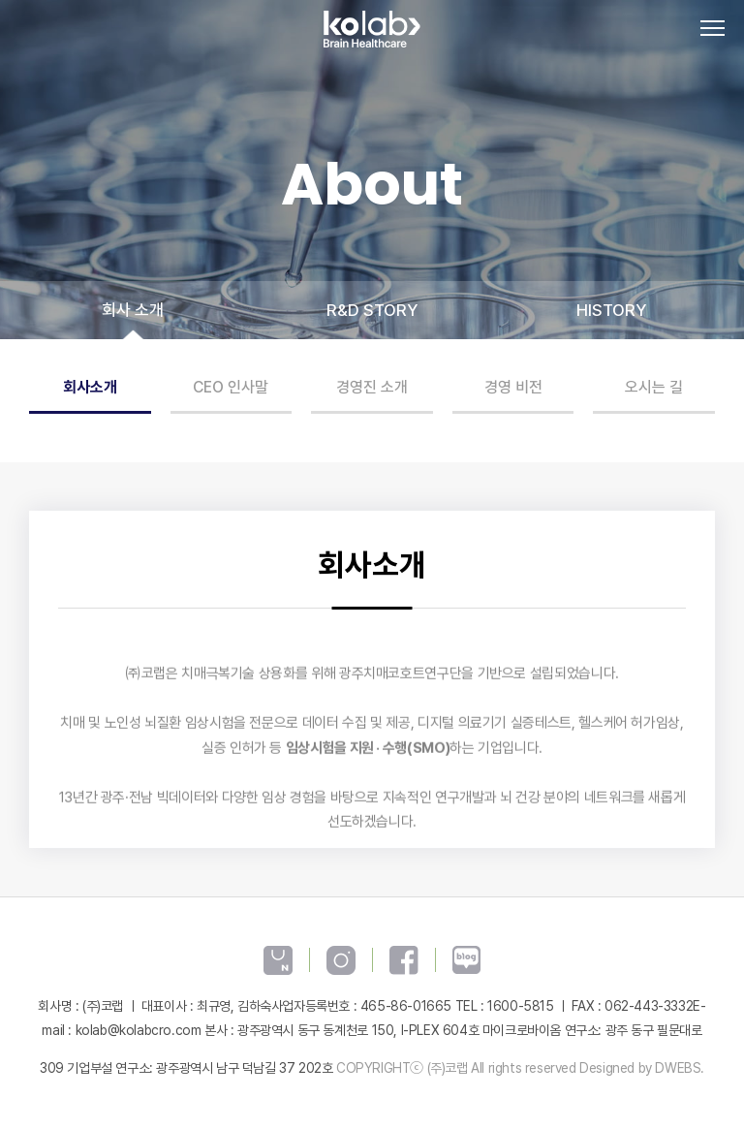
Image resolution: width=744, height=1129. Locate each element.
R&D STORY (372, 310)
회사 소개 (133, 310)
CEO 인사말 (230, 387)
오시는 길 (654, 387)
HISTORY (611, 310)
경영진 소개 (372, 387)
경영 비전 (513, 387)
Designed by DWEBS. (641, 1068)
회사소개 (90, 387)
